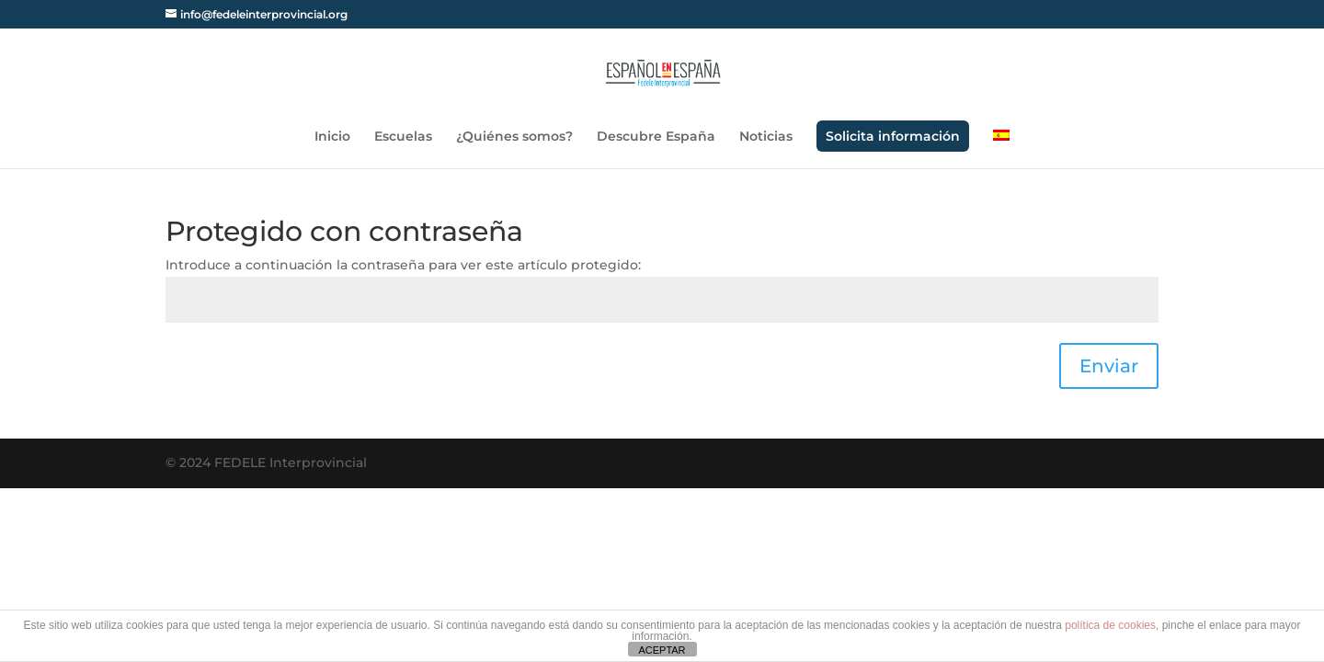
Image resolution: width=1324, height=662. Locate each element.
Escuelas (403, 137)
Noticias (766, 137)
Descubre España (656, 137)
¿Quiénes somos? (514, 137)
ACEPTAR (661, 650)
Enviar (1108, 366)
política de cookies (1110, 625)
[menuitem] (1001, 149)
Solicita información (893, 136)
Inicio (332, 137)
